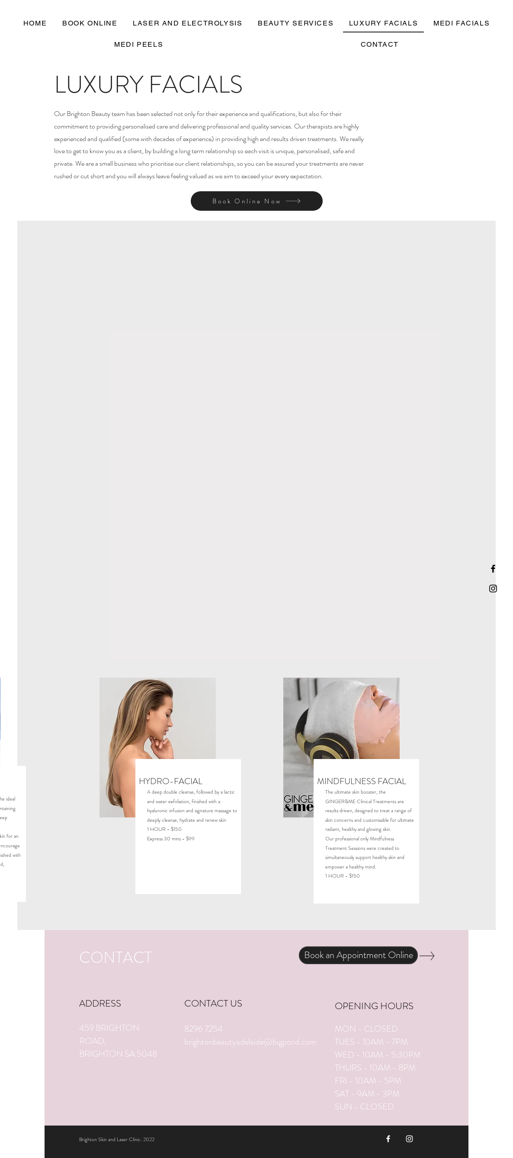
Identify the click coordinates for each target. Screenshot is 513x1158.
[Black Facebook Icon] (493, 568)
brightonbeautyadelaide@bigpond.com (250, 1042)
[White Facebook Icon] (388, 1138)
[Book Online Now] (257, 201)
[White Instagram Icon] (409, 1138)
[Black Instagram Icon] (493, 588)
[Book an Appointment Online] (358, 955)
